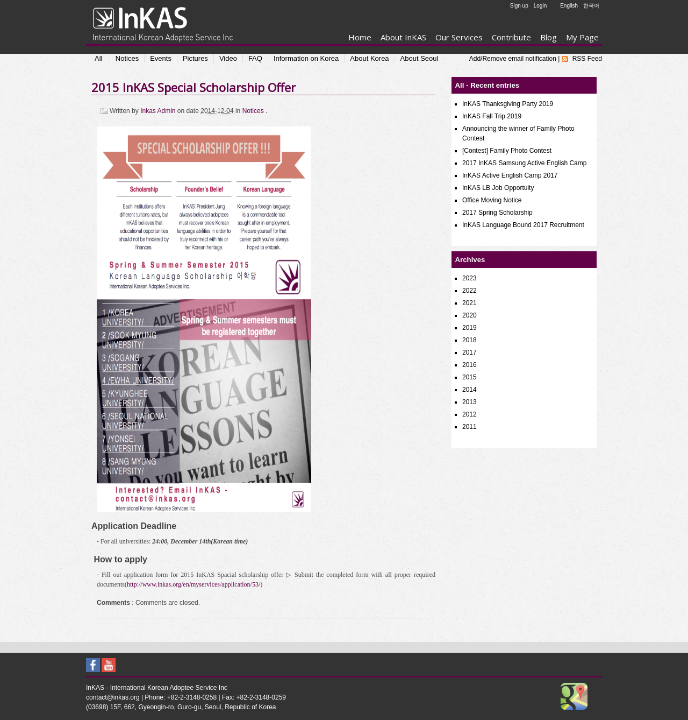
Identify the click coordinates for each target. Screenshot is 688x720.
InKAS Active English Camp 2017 (509, 175)
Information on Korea (306, 58)
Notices (127, 58)
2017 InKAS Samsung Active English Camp (524, 163)
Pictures (195, 58)
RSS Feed (587, 58)
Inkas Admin (158, 111)
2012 (469, 414)
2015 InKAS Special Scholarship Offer (193, 87)
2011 (469, 426)
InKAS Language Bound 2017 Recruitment (523, 225)
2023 (469, 278)
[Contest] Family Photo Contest (506, 150)
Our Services (459, 37)
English (569, 6)
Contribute (511, 37)
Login (540, 6)
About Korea (369, 58)
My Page (582, 37)
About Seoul (419, 58)
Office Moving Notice (492, 200)
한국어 (591, 6)
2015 (469, 377)
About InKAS (403, 37)
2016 (469, 365)
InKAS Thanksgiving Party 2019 (507, 104)
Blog (548, 37)
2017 (469, 352)
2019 (469, 327)
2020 (469, 315)
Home (359, 37)
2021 (469, 303)
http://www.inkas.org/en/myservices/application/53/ (193, 584)
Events (160, 58)
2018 (469, 340)
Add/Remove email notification (512, 58)
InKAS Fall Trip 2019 (491, 116)
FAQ (255, 58)
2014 (469, 389)
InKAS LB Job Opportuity (498, 188)
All (98, 58)
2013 (469, 402)
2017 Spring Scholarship (497, 212)
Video (228, 58)
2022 (469, 290)
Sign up (519, 6)
